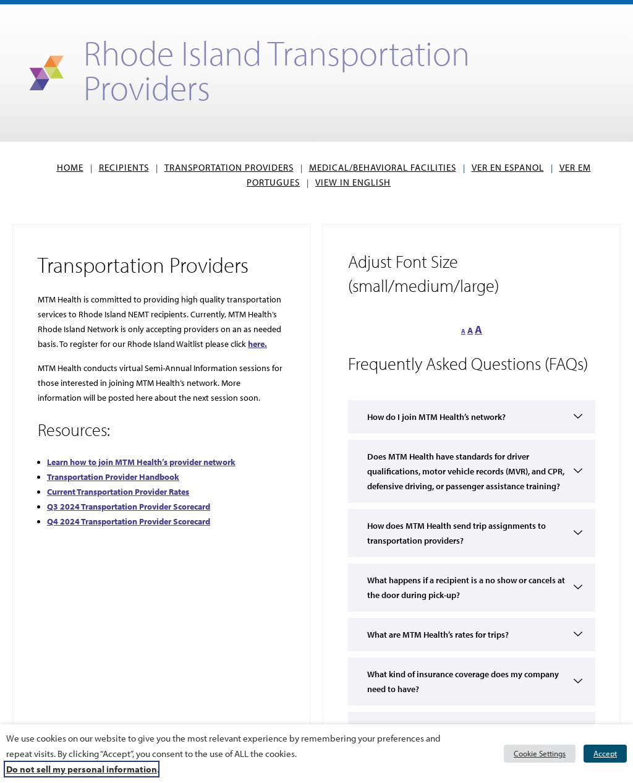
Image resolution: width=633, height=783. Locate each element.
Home (70, 167)
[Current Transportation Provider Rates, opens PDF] (118, 491)
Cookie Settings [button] (540, 753)
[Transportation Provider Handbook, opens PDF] (113, 476)
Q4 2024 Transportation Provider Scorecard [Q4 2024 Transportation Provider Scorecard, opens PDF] (128, 521)
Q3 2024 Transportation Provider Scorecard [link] (128, 506)
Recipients (124, 167)
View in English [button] (355, 182)
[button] (471, 572)
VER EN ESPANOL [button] (510, 167)
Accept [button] (605, 753)
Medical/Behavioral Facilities (382, 167)
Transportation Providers (229, 167)
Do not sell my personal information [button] (81, 769)
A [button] (463, 331)
